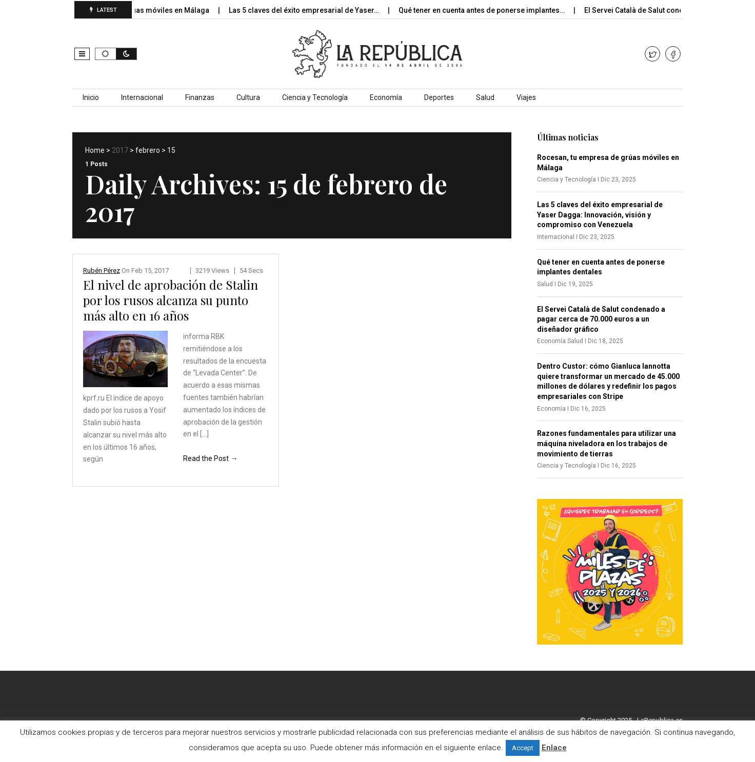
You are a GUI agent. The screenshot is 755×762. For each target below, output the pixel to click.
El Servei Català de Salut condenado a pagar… (669, 10)
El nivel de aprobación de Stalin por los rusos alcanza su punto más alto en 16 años (170, 300)
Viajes (526, 97)
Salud (485, 97)
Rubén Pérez (101, 270)
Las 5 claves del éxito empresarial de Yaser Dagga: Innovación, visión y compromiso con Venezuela (600, 214)
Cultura (248, 97)
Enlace (554, 747)
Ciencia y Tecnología (315, 97)
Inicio (91, 97)
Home (95, 150)
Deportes (439, 97)
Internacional (142, 97)
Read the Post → (210, 458)
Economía (386, 97)
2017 (120, 150)
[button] (82, 54)
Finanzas (199, 97)
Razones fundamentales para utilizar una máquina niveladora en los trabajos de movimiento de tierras (606, 443)
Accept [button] (522, 748)
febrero (147, 150)
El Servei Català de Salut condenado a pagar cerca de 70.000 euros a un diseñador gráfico (601, 319)
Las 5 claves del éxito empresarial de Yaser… (313, 10)
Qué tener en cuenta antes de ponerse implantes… (490, 10)
